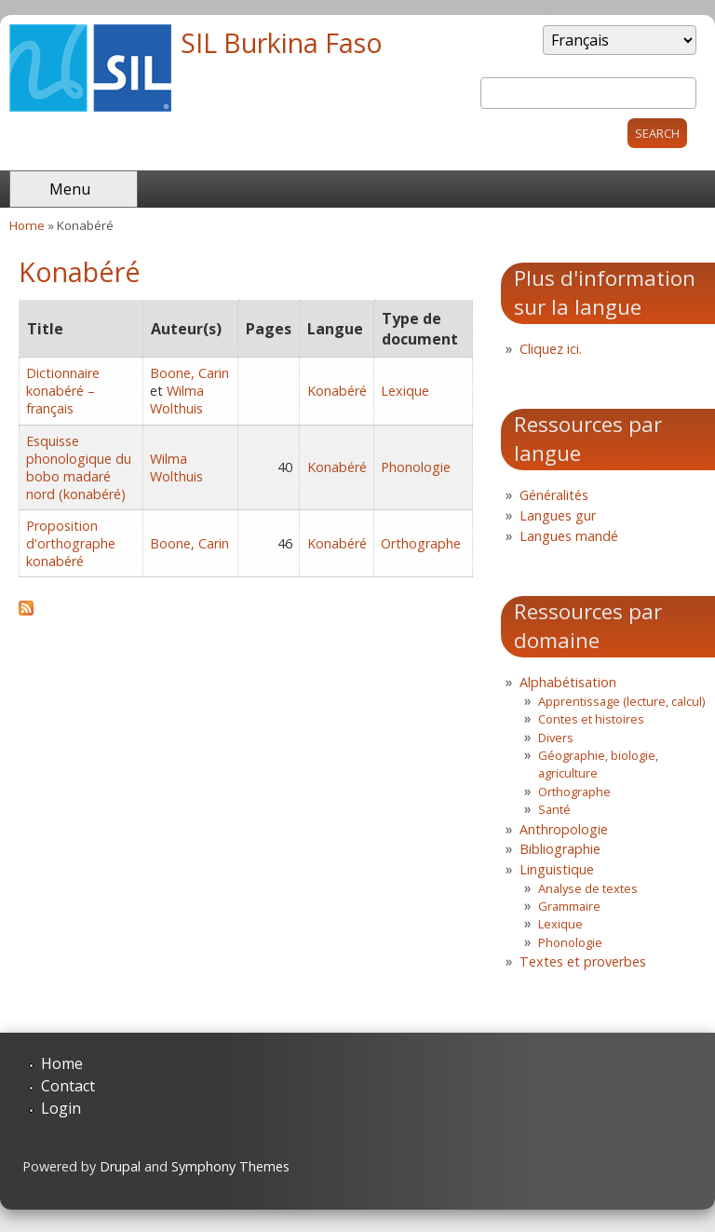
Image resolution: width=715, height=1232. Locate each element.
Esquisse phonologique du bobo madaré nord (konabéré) (78, 467)
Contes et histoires (591, 719)
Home (27, 225)
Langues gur (557, 515)
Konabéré (337, 390)
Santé (554, 809)
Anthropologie (563, 829)
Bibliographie (559, 849)
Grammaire (569, 906)
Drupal (120, 1166)
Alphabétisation (567, 682)
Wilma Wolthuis (177, 399)
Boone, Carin (189, 373)
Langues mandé (568, 536)
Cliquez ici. (550, 349)
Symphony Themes (230, 1166)
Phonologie (416, 467)
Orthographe (421, 543)
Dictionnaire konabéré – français (63, 390)
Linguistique (556, 869)
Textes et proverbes (582, 961)
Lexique (405, 390)
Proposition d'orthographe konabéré (70, 543)
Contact (68, 1086)
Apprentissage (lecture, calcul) (621, 701)
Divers (555, 737)
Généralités (553, 495)
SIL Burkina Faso (282, 42)
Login (61, 1108)
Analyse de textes (588, 888)
